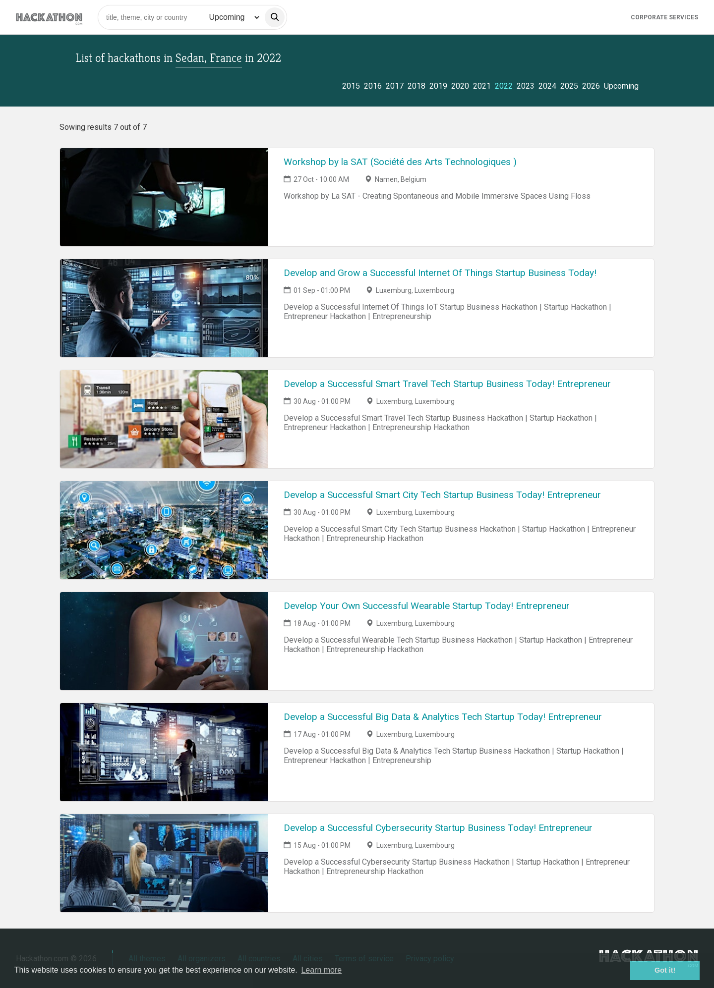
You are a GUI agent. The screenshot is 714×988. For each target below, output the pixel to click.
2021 (482, 86)
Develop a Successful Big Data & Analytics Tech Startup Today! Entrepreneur (443, 716)
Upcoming (621, 86)
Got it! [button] (664, 970)
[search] (275, 17)
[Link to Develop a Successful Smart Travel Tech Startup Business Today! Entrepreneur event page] (164, 419)
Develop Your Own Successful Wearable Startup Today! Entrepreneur (427, 605)
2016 (373, 86)
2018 (416, 86)
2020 (460, 86)
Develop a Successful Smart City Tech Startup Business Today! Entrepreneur (442, 494)
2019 (438, 86)
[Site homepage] (49, 17)
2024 (547, 86)
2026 (591, 86)
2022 (504, 86)
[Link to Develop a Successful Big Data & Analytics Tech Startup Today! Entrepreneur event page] (164, 752)
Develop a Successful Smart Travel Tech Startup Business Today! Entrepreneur (447, 383)
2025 (569, 86)
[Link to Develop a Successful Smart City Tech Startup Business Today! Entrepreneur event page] (164, 530)
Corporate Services (664, 17)
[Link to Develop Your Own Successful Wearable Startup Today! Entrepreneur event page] (164, 641)
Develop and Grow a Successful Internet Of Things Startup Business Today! (440, 272)
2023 (526, 86)
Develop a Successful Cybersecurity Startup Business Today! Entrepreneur (438, 827)
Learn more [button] (321, 970)
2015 (351, 86)
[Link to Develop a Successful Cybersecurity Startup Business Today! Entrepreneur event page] (164, 863)
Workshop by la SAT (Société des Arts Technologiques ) (400, 161)
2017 (395, 86)
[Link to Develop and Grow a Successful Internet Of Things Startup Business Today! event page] (164, 308)
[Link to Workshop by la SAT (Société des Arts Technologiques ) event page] (164, 197)
